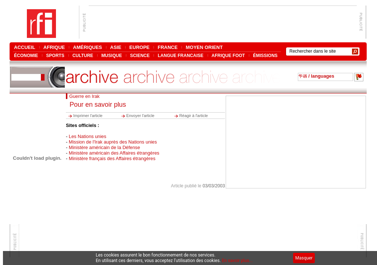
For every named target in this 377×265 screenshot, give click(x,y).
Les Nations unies (87, 136)
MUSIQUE (111, 55)
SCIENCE (139, 55)
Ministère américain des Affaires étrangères (114, 153)
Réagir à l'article (193, 115)
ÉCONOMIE (26, 55)
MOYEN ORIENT (204, 47)
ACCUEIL (24, 47)
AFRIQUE (54, 47)
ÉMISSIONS (265, 55)
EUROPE (139, 47)
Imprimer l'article (87, 115)
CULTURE (83, 55)
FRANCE (167, 47)
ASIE (115, 47)
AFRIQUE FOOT (228, 55)
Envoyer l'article (140, 115)
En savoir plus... (237, 260)
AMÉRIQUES (87, 47)
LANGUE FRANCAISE (180, 55)
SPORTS (55, 55)
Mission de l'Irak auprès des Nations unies (113, 142)
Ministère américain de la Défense (104, 147)
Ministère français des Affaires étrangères (112, 158)
